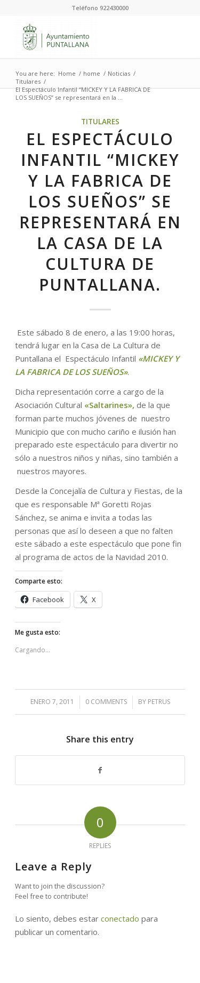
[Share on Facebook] (100, 770)
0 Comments (106, 701)
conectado (120, 918)
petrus (159, 701)
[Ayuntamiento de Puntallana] (83, 36)
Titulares (100, 121)
